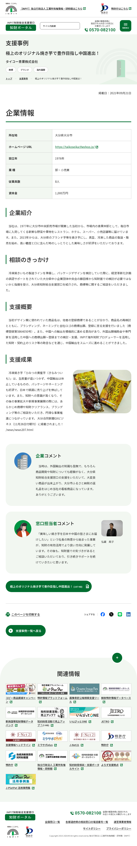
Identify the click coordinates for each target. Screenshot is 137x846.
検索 (76, 25)
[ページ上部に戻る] (117, 657)
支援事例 (23, 78)
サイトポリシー (92, 828)
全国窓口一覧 (52, 822)
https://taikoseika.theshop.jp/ (77, 147)
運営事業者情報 (122, 822)
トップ (9, 78)
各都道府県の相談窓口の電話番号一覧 (87, 822)
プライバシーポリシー (118, 828)
